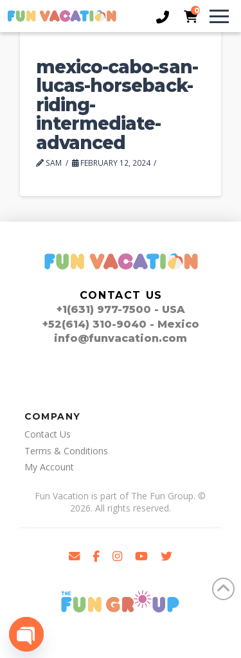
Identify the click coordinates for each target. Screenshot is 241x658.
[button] (213, 16)
